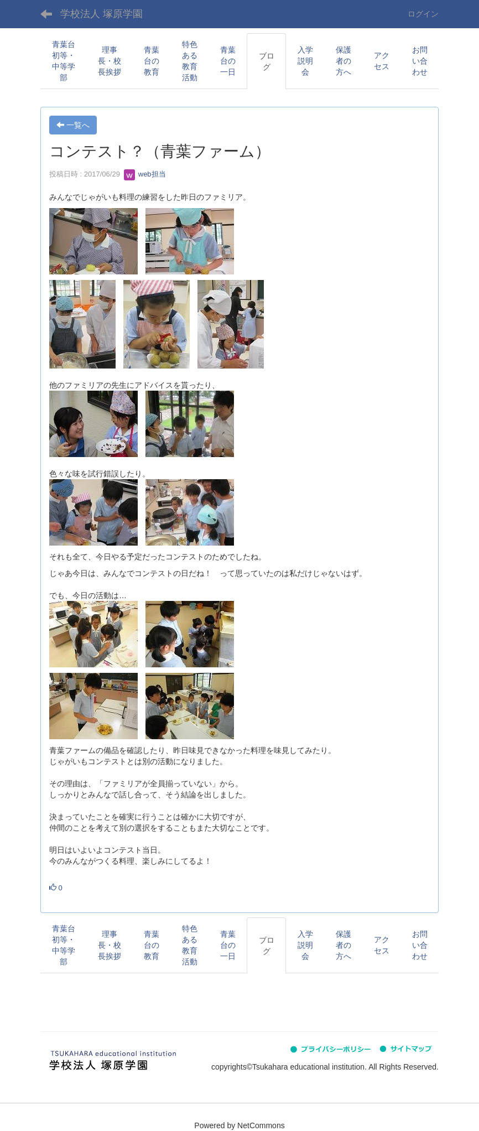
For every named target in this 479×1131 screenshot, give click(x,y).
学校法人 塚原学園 (101, 13)
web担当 (144, 174)
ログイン (423, 13)
